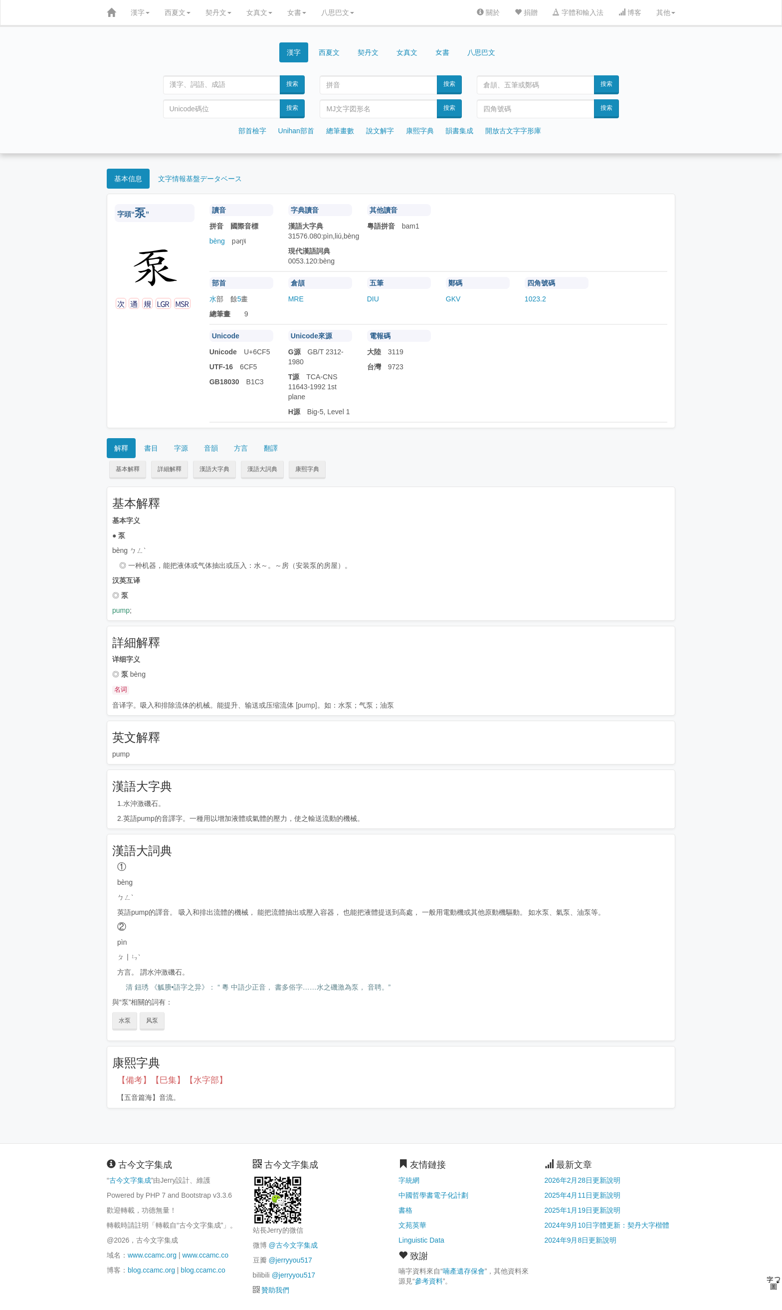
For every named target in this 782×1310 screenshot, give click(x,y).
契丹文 (218, 12)
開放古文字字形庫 (513, 131)
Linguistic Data (421, 1240)
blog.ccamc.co (203, 1270)
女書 (296, 12)
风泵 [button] (152, 1020)
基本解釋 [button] (128, 469)
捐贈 (526, 12)
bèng (217, 241)
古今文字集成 (130, 1180)
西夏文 (178, 12)
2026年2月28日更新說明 (583, 1180)
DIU (373, 299)
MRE (296, 299)
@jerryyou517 (290, 1260)
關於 (488, 12)
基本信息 (128, 179)
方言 (241, 448)
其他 (665, 12)
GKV (453, 299)
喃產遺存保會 (464, 1271)
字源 (181, 448)
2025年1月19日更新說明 (583, 1210)
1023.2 (535, 299)
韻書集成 (459, 131)
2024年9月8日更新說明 (581, 1240)
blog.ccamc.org (151, 1270)
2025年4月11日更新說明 (583, 1195)
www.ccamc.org (152, 1255)
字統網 (408, 1180)
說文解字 (380, 131)
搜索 (292, 83)
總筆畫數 (340, 131)
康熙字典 (420, 131)
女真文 (259, 12)
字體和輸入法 (578, 12)
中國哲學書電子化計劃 (433, 1195)
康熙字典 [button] (307, 469)
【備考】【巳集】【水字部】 (172, 1080)
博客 (629, 12)
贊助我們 (275, 1290)
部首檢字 (252, 131)
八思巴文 (337, 12)
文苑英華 (412, 1225)
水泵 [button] (125, 1020)
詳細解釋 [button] (170, 469)
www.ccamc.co (205, 1255)
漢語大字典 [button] (214, 469)
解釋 (121, 448)
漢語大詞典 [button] (262, 469)
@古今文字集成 (292, 1245)
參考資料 (429, 1281)
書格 (405, 1210)
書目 (151, 448)
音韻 (211, 448)
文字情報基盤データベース (200, 179)
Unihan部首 (296, 131)
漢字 (140, 12)
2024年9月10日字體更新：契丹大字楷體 (607, 1225)
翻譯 (271, 448)
